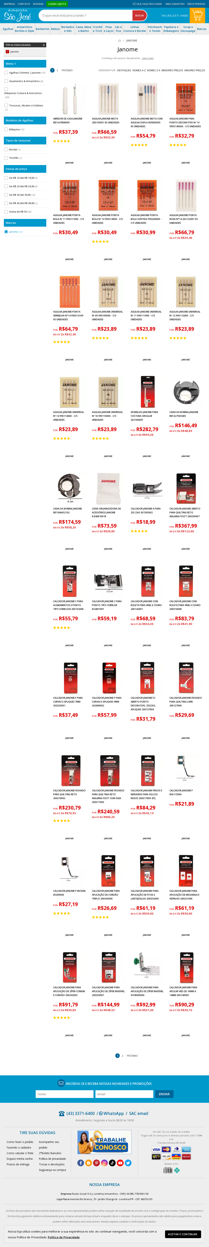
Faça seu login (152, 4)
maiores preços (195, 70)
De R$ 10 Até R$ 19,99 (23, 178)
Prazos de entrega (18, 1164)
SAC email (138, 1113)
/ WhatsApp (110, 1113)
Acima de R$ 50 (20, 212)
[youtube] (120, 1163)
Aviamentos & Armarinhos (26, 81)
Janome (16, 232)
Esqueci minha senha (20, 1159)
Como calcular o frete (20, 1153)
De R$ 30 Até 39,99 (22, 195)
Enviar (164, 1094)
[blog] (88, 1163)
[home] (17, 15)
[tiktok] (112, 1163)
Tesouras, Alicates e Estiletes (23, 108)
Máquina (16, 129)
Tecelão (15, 158)
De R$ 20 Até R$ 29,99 (23, 186)
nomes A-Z (139, 70)
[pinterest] (96, 1163)
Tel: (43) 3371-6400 (174, 15)
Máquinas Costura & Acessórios (23, 95)
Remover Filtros (43, 47)
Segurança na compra (52, 1170)
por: (56, 133)
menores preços (172, 70)
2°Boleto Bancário (50, 1153)
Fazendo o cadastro (19, 1147)
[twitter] (128, 1163)
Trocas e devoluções (52, 1164)
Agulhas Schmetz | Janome (27, 73)
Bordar (14, 149)
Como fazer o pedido (20, 1142)
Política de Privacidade (64, 1237)
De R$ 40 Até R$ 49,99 (23, 203)
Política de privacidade (52, 1159)
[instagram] (104, 1163)
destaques (124, 70)
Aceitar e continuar (182, 1234)
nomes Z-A (153, 70)
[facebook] (80, 1163)
